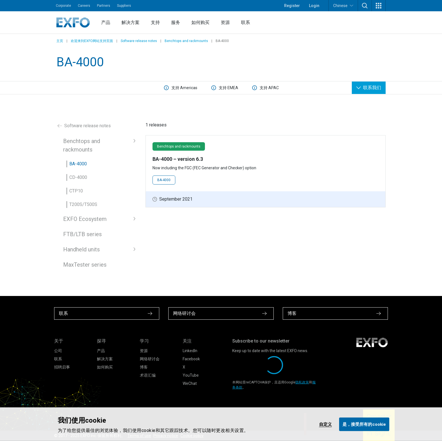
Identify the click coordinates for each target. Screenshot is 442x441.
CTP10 (76, 191)
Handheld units (81, 249)
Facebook (191, 359)
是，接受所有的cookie (364, 424)
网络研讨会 (150, 359)
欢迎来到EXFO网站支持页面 (92, 41)
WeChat (190, 383)
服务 (175, 22)
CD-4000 (78, 177)
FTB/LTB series (82, 234)
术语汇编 (148, 375)
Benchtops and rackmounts (186, 41)
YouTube (191, 375)
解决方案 (130, 22)
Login (314, 5)
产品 (105, 22)
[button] (365, 5)
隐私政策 (302, 382)
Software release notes (139, 41)
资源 (225, 22)
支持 (155, 22)
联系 (245, 22)
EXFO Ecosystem (85, 219)
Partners (103, 6)
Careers (84, 6)
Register (292, 5)
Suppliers (124, 6)
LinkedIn (190, 350)
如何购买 (200, 22)
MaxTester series (85, 264)
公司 (58, 350)
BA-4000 (78, 163)
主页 (59, 41)
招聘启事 (62, 367)
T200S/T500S (83, 204)
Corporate (63, 6)
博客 (144, 367)
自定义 (325, 424)
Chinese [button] (343, 5)
